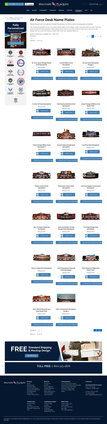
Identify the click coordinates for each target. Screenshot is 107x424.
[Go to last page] (100, 36)
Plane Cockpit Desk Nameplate (42, 268)
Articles (63, 391)
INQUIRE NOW (32, 355)
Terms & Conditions (49, 393)
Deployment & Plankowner (33, 389)
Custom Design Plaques (32, 388)
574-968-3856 (95, 388)
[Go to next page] (98, 36)
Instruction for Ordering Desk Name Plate (71, 385)
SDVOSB (46, 385)
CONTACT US (85, 4)
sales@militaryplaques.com (95, 394)
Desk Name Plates (31, 386)
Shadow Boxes (30, 385)
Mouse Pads (30, 393)
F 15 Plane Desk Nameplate (90, 145)
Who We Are (47, 383)
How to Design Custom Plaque (68, 383)
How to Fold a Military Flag (67, 389)
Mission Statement (48, 386)
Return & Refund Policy (49, 391)
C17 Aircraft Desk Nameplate (41, 104)
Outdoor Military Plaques (33, 394)
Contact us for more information (44, 78)
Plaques (29, 383)
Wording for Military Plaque (67, 388)
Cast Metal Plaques (31, 391)
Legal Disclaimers (48, 394)
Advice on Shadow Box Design (68, 386)
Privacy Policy (47, 389)
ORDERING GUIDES (15, 43)
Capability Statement (49, 388)
